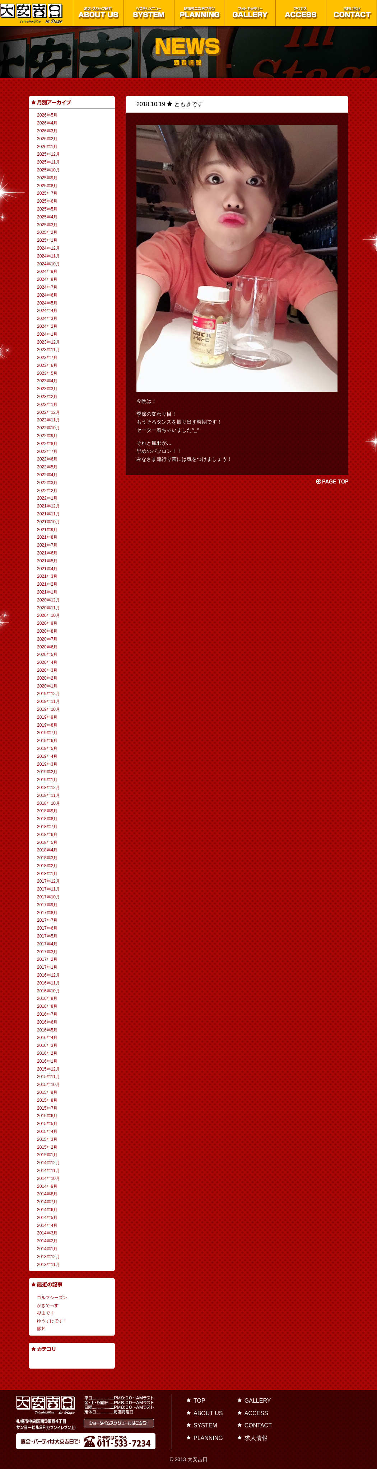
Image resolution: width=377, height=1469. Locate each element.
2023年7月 (47, 357)
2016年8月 (47, 1006)
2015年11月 (48, 1076)
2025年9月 (47, 177)
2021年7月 (47, 545)
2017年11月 (48, 889)
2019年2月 (47, 771)
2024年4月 (47, 310)
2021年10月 (48, 521)
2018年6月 (47, 834)
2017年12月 (48, 881)
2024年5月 (47, 303)
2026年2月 (47, 138)
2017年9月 (47, 904)
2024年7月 (47, 287)
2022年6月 (47, 459)
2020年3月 (47, 670)
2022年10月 (48, 427)
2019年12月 (48, 693)
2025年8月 (47, 185)
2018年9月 (47, 810)
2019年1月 (47, 779)
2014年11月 (48, 1170)
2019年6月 (47, 740)
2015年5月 (47, 1123)
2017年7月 (47, 920)
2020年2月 (47, 678)
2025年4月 (47, 216)
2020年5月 (47, 654)
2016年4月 (47, 1037)
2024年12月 (48, 248)
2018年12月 (48, 787)
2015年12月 (48, 1069)
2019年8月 (47, 725)
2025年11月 (48, 162)
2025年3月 (47, 224)
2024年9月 (47, 271)
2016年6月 (47, 1022)
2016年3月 (47, 1045)
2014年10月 (48, 1178)
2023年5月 (47, 373)
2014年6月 (47, 1209)
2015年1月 (47, 1154)
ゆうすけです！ (52, 1320)
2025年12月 (48, 154)
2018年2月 (47, 865)
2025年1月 (47, 240)
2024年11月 (48, 256)
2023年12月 (48, 342)
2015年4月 (47, 1131)
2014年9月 (47, 1186)
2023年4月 (47, 380)
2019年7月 (47, 732)
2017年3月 (47, 951)
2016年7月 (47, 1014)
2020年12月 (48, 600)
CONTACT (258, 1425)
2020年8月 (47, 631)
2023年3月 (47, 388)
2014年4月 (47, 1225)
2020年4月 (47, 662)
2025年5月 (47, 209)
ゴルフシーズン (52, 1297)
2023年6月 (47, 365)
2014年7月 (47, 1201)
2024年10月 (48, 263)
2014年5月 (47, 1217)
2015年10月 (48, 1084)
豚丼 (41, 1328)
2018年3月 (47, 857)
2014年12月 (48, 1162)
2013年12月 (48, 1256)
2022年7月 (47, 451)
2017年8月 (47, 912)
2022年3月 (47, 482)
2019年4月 (47, 756)
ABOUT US (208, 1413)
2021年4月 (47, 568)
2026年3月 (47, 130)
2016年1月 (47, 1061)
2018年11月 (48, 795)
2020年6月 (47, 647)
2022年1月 (47, 498)
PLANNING (208, 1438)
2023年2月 (47, 396)
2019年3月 (47, 764)
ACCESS (256, 1413)
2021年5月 (47, 560)
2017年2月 (47, 959)
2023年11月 (48, 349)
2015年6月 (47, 1115)
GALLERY (258, 1401)
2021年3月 (47, 576)
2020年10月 (48, 615)
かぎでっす (48, 1305)
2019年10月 (48, 709)
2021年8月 (47, 537)
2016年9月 (47, 998)
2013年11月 (48, 1264)
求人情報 (256, 1438)
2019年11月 (48, 701)
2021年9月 (47, 529)
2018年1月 (47, 873)
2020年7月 (47, 639)
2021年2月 (47, 584)
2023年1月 (47, 404)
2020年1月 (47, 686)
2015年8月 (47, 1100)
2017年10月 (48, 896)
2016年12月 (48, 975)
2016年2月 (47, 1053)
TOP (199, 1401)
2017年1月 (47, 967)
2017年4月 (47, 943)
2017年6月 (47, 928)
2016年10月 (48, 990)
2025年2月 (47, 232)
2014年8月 (47, 1193)
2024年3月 (47, 318)
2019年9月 (47, 717)
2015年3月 (47, 1139)
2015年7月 (47, 1108)
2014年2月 (47, 1240)
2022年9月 (47, 435)
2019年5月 (47, 748)
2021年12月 (48, 506)
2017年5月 (47, 936)
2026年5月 (47, 115)
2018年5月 (47, 842)
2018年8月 (47, 818)
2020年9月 (47, 623)
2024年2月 (47, 326)
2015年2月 (47, 1147)
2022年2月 (47, 490)
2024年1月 (47, 334)
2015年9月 (47, 1092)
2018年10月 (48, 803)
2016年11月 (48, 983)
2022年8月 (47, 443)
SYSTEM (205, 1425)
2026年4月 (47, 123)
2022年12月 (48, 412)
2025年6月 (47, 201)
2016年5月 (47, 1030)
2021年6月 (47, 553)
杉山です (45, 1313)
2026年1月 (47, 146)
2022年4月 (47, 474)
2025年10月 (48, 170)
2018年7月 (47, 826)
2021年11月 (48, 513)
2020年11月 (48, 607)
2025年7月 (47, 193)
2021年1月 (47, 592)
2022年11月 (48, 419)
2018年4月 (47, 849)
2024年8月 (47, 279)
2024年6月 (47, 295)
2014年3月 (47, 1233)
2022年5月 (47, 466)
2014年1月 (47, 1248)
